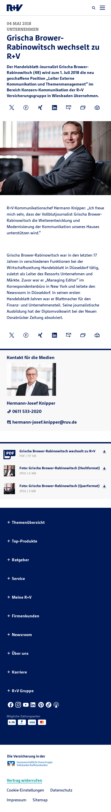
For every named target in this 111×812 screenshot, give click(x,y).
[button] (94, 8)
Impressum (16, 799)
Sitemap (40, 799)
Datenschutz (61, 790)
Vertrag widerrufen (24, 780)
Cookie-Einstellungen (25, 790)
